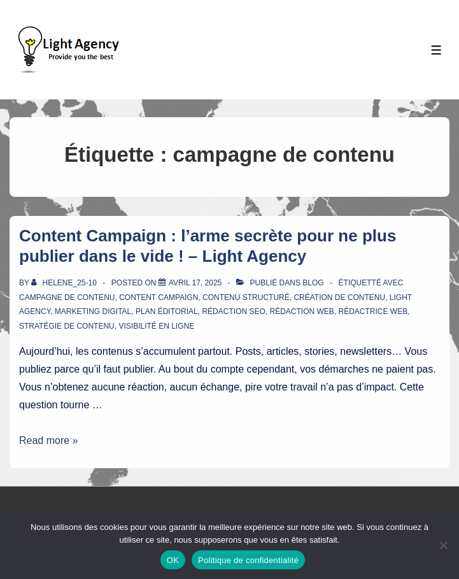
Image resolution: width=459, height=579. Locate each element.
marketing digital (93, 311)
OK (173, 560)
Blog (312, 282)
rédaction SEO (233, 311)
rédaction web (301, 311)
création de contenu (339, 297)
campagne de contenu (67, 297)
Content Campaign (158, 297)
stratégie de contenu (67, 326)
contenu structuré (246, 297)
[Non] (443, 545)
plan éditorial (167, 311)
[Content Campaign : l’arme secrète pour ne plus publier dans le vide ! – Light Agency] (195, 282)
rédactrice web (372, 311)
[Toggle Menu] (436, 50)
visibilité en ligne (156, 326)
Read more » (48, 440)
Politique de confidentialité (248, 560)
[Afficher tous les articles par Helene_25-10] (65, 282)
